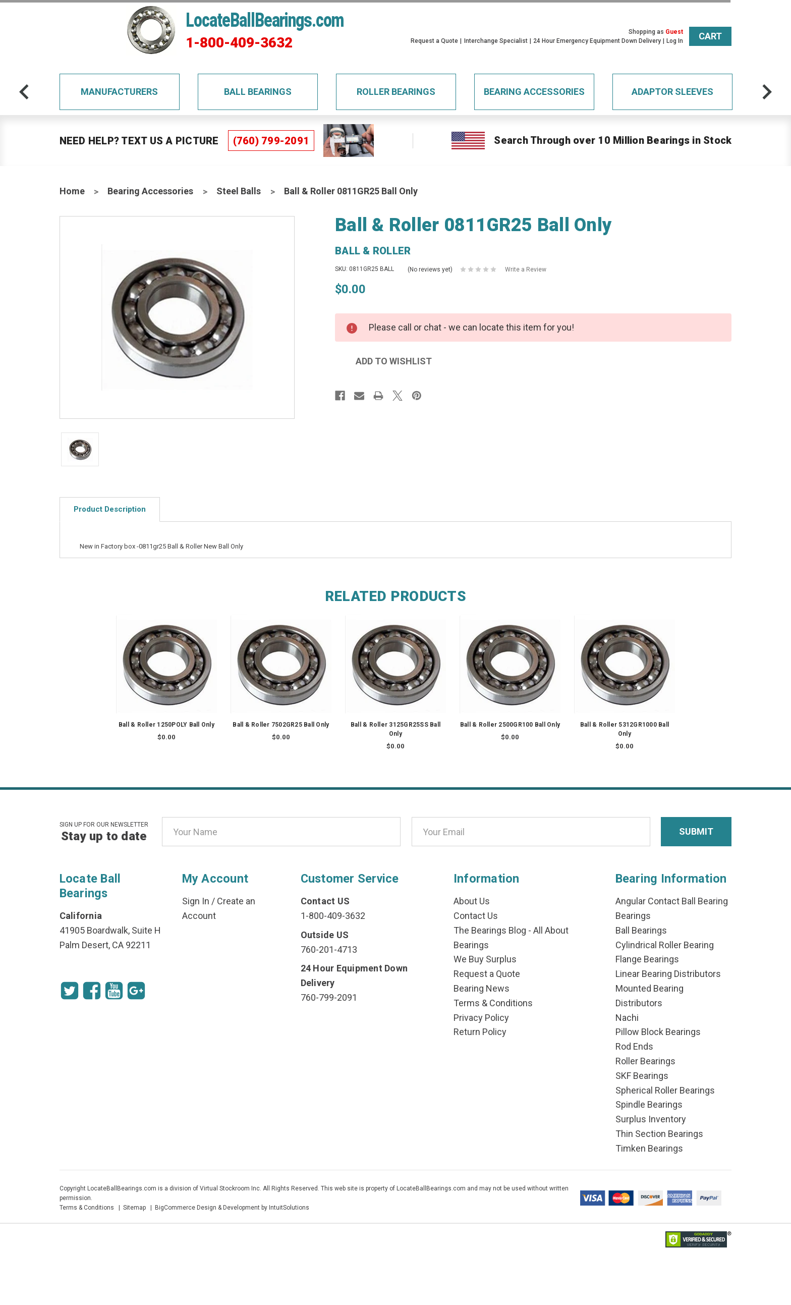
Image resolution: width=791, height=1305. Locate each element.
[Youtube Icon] (114, 991)
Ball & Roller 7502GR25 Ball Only (281, 724)
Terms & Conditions (493, 1003)
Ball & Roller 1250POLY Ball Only (166, 724)
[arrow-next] (767, 92)
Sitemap (134, 1207)
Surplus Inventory (650, 1119)
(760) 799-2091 (271, 141)
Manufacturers (119, 91)
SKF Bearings (641, 1075)
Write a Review (525, 269)
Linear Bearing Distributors (668, 973)
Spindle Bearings (649, 1104)
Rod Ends (634, 1046)
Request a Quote (434, 40)
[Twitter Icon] (70, 991)
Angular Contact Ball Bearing (671, 901)
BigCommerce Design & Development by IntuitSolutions (232, 1207)
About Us (472, 901)
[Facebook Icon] (92, 991)
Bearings (633, 915)
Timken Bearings (649, 1148)
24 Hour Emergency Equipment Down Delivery (597, 40)
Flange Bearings (647, 959)
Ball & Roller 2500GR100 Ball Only (510, 724)
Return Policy (480, 1031)
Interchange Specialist (496, 40)
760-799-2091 (329, 997)
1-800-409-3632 (239, 43)
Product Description (110, 509)
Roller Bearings (396, 91)
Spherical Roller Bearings (665, 1090)
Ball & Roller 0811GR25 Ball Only (351, 191)
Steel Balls (238, 191)
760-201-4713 (329, 949)
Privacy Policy (481, 1017)
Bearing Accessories (534, 91)
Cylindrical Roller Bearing (664, 945)
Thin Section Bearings (659, 1133)
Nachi (627, 1017)
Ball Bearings (258, 91)
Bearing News (482, 988)
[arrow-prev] (24, 92)
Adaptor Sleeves (672, 91)
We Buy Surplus (485, 959)
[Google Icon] (136, 991)
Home (72, 191)
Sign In (195, 901)
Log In (674, 40)
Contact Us (476, 915)
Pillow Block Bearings (658, 1031)
